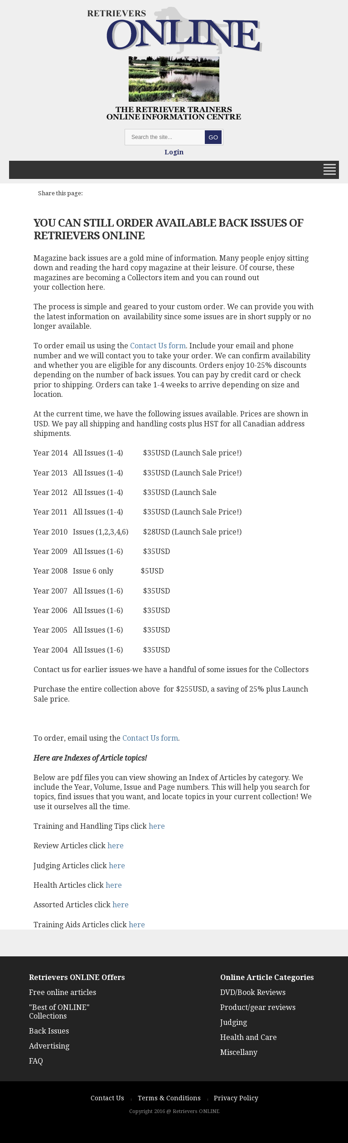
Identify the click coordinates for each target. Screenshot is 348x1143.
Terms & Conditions (169, 1098)
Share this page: (60, 193)
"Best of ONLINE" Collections (59, 1011)
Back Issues (49, 1031)
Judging (233, 1022)
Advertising (49, 1046)
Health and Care (248, 1037)
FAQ (36, 1061)
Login (174, 152)
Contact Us (107, 1098)
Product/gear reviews (257, 1007)
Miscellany (238, 1052)
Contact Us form (158, 345)
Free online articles (62, 992)
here (157, 826)
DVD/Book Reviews (252, 992)
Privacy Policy (236, 1098)
